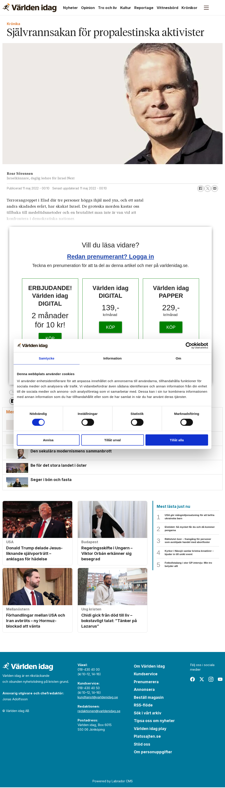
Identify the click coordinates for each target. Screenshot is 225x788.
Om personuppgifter (153, 752)
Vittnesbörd (167, 7)
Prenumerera (146, 682)
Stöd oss (142, 745)
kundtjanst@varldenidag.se (98, 698)
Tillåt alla (177, 440)
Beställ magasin (149, 698)
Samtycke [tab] (46, 358)
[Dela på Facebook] (200, 188)
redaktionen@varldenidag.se (99, 712)
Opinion (88, 7)
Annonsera (144, 690)
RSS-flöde (143, 706)
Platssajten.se (147, 737)
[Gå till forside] (29, 7)
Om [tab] (178, 358)
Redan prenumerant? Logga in (110, 256)
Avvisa (48, 440)
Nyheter (70, 7)
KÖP (49, 338)
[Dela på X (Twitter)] (207, 188)
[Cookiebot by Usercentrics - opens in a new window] (189, 345)
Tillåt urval (112, 440)
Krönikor (189, 7)
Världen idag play (150, 729)
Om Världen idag (149, 667)
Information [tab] (112, 358)
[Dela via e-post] (214, 188)
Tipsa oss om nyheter (154, 721)
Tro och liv (107, 7)
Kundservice (146, 674)
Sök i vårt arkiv (147, 714)
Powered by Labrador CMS (113, 781)
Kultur (125, 7)
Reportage (143, 7)
